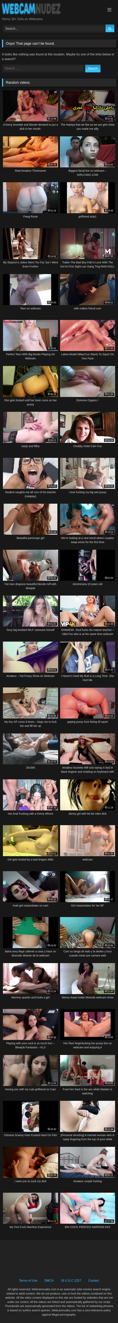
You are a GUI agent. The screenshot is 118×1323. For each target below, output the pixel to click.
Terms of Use (28, 1280)
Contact (93, 1280)
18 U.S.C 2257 (71, 1280)
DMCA (49, 1280)
